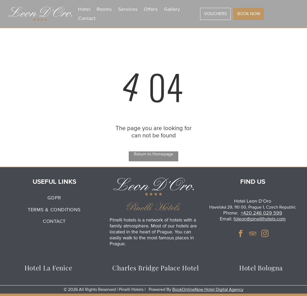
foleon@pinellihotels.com (259, 219)
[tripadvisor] (252, 234)
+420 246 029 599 (261, 213)
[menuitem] (84, 9)
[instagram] (264, 234)
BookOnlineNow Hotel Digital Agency (207, 289)
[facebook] (240, 234)
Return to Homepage (153, 154)
